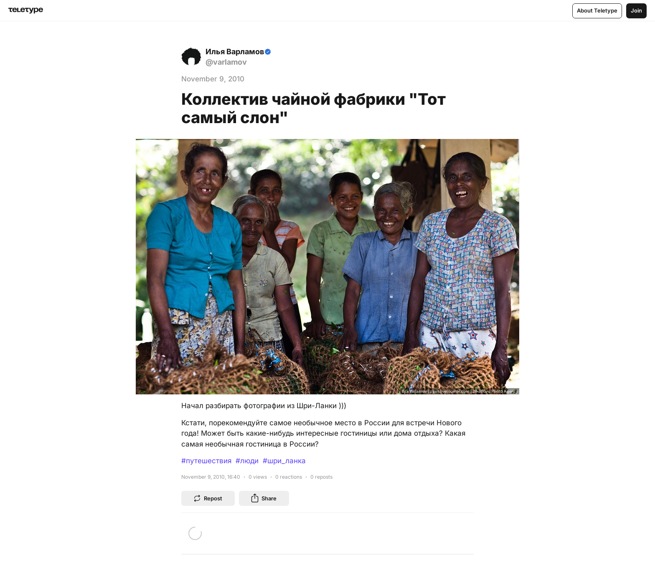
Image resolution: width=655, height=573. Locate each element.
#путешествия (206, 461)
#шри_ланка (284, 461)
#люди (247, 461)
